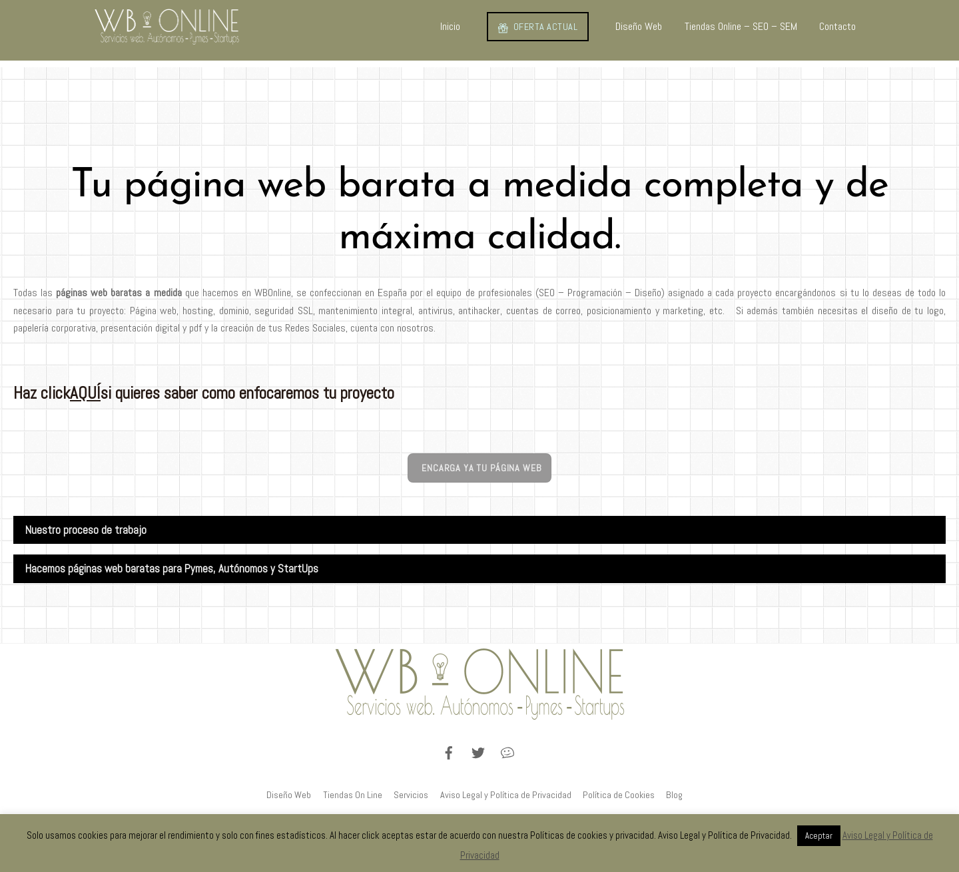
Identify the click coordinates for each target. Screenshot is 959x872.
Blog (674, 795)
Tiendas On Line (352, 795)
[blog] (507, 752)
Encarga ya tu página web (481, 468)
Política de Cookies (619, 795)
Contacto (837, 26)
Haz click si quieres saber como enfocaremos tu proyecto (203, 393)
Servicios (411, 795)
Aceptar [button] (818, 835)
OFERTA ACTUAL (537, 27)
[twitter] (478, 752)
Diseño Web (638, 26)
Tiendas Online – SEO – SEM (741, 26)
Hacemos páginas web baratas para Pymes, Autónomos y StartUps (171, 569)
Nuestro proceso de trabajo (86, 530)
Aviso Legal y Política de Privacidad (505, 795)
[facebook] (449, 752)
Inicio (450, 26)
